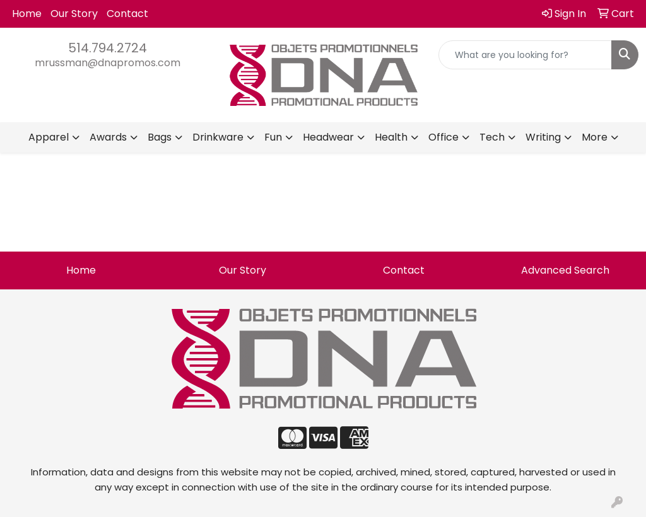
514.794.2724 (107, 48)
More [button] (595, 137)
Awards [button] (108, 137)
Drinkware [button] (218, 137)
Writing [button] (543, 137)
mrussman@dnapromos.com (107, 62)
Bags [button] (160, 137)
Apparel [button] (48, 137)
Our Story (74, 13)
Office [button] (443, 137)
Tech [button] (492, 137)
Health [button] (391, 137)
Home (27, 13)
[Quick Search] (525, 54)
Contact (127, 13)
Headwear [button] (328, 137)
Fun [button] (273, 137)
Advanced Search (565, 270)
